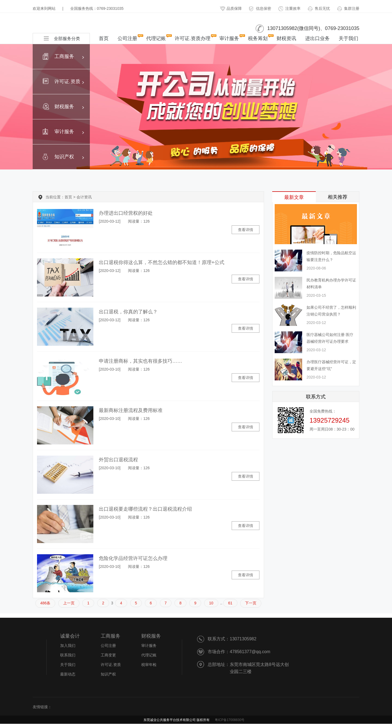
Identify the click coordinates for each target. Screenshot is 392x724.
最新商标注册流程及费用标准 (131, 410)
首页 (104, 38)
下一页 (250, 603)
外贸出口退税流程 (118, 459)
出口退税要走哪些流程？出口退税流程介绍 (145, 509)
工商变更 (108, 655)
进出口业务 (317, 38)
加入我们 (67, 645)
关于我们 (348, 38)
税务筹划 (258, 37)
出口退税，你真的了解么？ (128, 311)
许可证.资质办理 (192, 37)
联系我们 (67, 655)
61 (230, 603)
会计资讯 (84, 197)
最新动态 (67, 674)
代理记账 (156, 37)
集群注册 (348, 8)
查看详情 (245, 230)
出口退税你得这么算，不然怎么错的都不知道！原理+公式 (161, 262)
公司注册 (127, 37)
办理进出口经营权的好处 (126, 213)
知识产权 (108, 674)
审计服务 (229, 37)
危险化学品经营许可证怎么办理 (133, 558)
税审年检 (149, 664)
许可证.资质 (111, 664)
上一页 (69, 603)
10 (211, 603)
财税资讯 (286, 38)
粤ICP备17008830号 (229, 720)
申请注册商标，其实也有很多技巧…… (140, 361)
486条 (45, 603)
